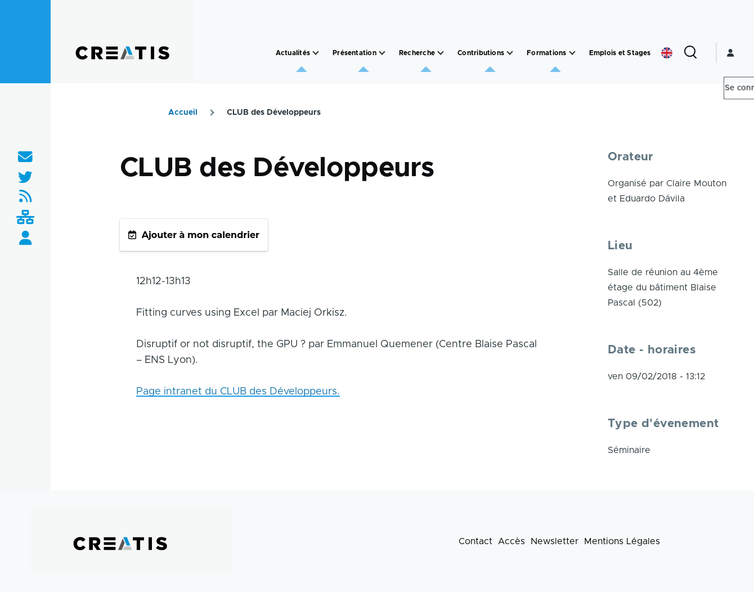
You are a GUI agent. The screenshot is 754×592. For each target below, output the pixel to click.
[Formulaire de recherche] (690, 53)
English (666, 53)
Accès (511, 541)
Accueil (183, 112)
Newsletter (554, 541)
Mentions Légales (622, 541)
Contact (475, 541)
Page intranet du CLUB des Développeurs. (238, 392)
